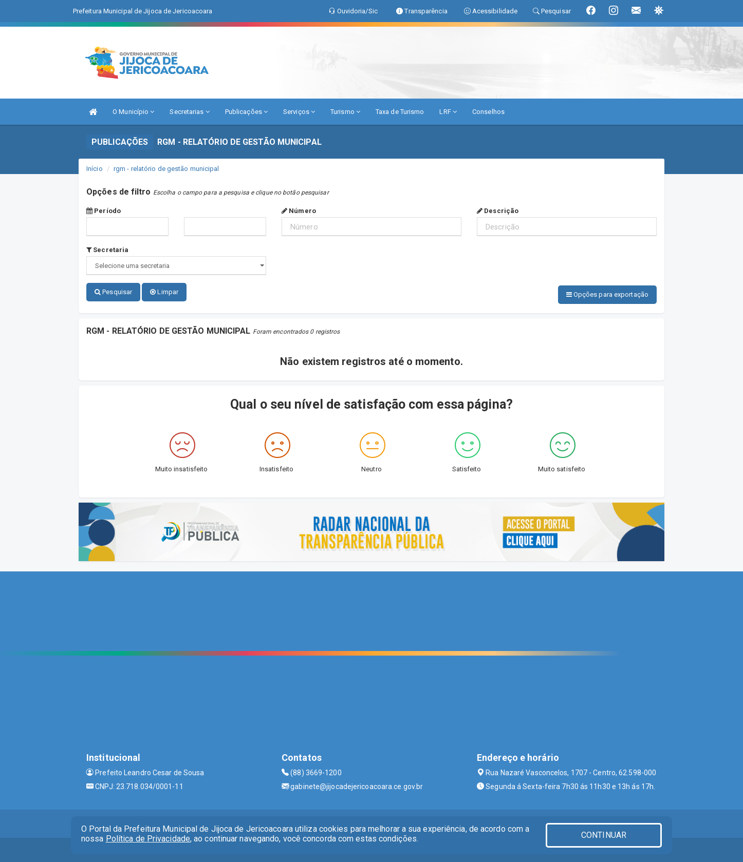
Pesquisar (113, 292)
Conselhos (488, 112)
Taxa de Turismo (400, 112)
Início (94, 169)
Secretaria (107, 250)
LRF (448, 112)
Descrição (497, 211)
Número (299, 211)
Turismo (345, 112)
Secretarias (189, 112)
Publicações (246, 112)
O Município (133, 112)
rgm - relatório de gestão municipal (166, 169)
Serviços (299, 112)
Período (103, 211)
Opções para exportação (607, 294)
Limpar (164, 292)
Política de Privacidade (148, 839)
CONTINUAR (603, 835)
